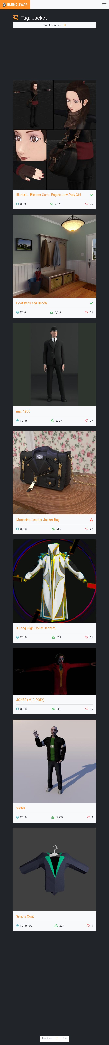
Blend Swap (15, 4)
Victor (20, 808)
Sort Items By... (55, 25)
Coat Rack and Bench (31, 303)
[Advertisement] (54, 54)
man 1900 (23, 411)
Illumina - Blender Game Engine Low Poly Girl (48, 195)
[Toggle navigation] (104, 4)
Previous (47, 1038)
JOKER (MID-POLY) (30, 700)
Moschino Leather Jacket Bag (37, 520)
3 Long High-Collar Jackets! (36, 628)
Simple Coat (25, 916)
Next (64, 1038)
